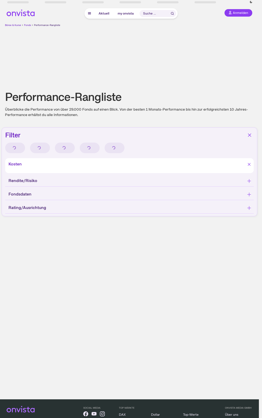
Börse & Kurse (13, 25)
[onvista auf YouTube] (94, 414)
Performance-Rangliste (47, 25)
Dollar (155, 414)
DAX (122, 414)
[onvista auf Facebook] (85, 414)
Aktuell (104, 13)
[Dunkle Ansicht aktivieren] (251, 2)
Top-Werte (191, 414)
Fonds (27, 25)
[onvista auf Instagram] (102, 414)
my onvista (126, 13)
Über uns (231, 414)
